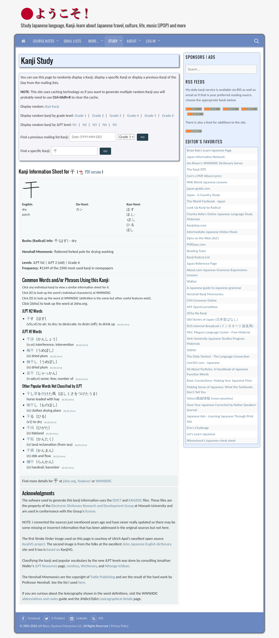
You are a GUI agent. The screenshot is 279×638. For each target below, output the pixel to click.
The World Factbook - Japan (206, 201)
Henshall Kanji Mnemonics (205, 294)
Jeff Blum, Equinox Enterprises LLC (60, 626)
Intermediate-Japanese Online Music (212, 232)
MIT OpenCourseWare (202, 307)
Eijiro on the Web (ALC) (203, 238)
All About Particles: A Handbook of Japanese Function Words (217, 371)
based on (53, 549)
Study (113, 41)
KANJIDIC (135, 500)
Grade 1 (80, 115)
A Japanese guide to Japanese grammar (214, 288)
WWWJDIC (103, 481)
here (81, 582)
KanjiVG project (33, 544)
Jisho (126, 324)
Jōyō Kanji (51, 106)
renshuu (73, 566)
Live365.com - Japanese (203, 363)
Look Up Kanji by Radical (204, 207)
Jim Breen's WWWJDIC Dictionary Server (215, 163)
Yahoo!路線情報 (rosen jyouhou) (210, 398)
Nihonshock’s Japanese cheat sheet (211, 440)
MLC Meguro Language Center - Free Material (218, 332)
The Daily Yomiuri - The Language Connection (218, 356)
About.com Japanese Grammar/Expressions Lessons (217, 272)
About (132, 41)
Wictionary (89, 566)
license (90, 511)
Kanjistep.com (196, 225)
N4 (105, 124)
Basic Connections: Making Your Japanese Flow (219, 380)
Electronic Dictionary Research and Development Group (92, 506)
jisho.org (69, 481)
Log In (151, 41)
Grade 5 (150, 115)
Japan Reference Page (202, 263)
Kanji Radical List (198, 257)
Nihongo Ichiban (117, 566)
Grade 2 (98, 115)
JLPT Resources (46, 566)
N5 (115, 124)
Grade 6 (168, 115)
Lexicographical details (116, 599)
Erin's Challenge (198, 428)
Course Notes (43, 41)
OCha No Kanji (197, 313)
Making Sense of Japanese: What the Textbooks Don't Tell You (220, 389)
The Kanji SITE (196, 169)
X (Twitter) (58, 618)
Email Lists (72, 41)
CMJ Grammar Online (202, 300)
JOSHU (191, 350)
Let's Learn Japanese (201, 434)
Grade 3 (115, 115)
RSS (101, 618)
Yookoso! (84, 481)
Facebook (34, 618)
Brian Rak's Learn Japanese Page (209, 150)
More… (93, 41)
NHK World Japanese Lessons (207, 182)
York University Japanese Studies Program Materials (215, 341)
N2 (84, 124)
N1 (74, 124)
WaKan (192, 281)
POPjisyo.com (196, 244)
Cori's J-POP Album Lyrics (204, 176)
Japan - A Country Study (203, 195)
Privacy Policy (119, 626)
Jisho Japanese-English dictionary (146, 544)
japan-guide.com (198, 188)
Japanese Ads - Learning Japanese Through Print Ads (220, 418)
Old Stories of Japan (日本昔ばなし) (212, 319)
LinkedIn (81, 618)
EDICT (117, 500)
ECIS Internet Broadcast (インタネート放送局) (220, 326)
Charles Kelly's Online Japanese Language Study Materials (220, 216)
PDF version (90, 172)
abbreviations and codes (40, 599)
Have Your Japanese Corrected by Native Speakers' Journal (221, 407)
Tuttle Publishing (102, 577)
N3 (95, 124)
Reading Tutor (196, 251)
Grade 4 (133, 115)
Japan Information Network (206, 157)
